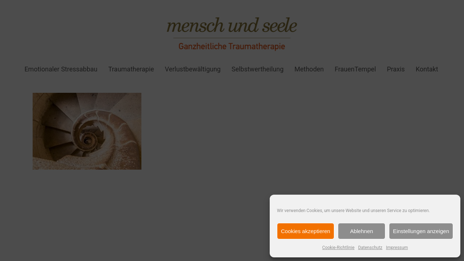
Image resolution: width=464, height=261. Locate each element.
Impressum (397, 247)
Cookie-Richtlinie (338, 247)
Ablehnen (361, 231)
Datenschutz (370, 247)
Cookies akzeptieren (305, 231)
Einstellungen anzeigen (421, 231)
